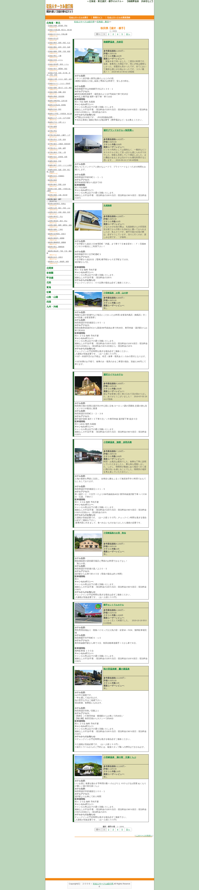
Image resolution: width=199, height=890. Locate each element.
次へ (128, 34)
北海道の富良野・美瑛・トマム (58, 64)
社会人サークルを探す (78, 17)
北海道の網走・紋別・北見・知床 (59, 47)
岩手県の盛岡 (52, 126)
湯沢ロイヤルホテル (113, 374)
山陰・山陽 (52, 297)
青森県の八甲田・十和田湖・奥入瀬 (60, 113)
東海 (48, 287)
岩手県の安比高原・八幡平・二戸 (59, 135)
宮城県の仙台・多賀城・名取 (57, 157)
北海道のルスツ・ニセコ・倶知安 (59, 83)
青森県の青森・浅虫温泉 (56, 96)
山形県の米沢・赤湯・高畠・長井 (59, 212)
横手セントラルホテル (114, 605)
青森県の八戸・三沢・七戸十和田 (59, 118)
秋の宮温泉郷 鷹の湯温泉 (117, 669)
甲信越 (49, 277)
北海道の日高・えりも (55, 60)
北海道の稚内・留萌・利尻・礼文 (59, 42)
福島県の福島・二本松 (55, 229)
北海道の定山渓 (53, 38)
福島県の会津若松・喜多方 (57, 234)
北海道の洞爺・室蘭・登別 (57, 92)
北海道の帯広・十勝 (54, 56)
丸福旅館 (108, 205)
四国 (48, 301)
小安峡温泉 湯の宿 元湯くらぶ (120, 757)
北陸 (48, 282)
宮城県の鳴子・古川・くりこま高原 (60, 165)
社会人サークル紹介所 (84, 22)
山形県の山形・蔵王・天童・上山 (59, 208)
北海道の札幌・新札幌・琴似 (57, 25)
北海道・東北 (103, 22)
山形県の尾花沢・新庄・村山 (57, 221)
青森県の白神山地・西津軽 (57, 105)
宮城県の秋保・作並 (54, 161)
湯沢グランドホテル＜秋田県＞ (119, 130)
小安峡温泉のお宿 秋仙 (115, 533)
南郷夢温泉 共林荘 (113, 42)
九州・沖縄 (52, 306)
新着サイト (98, 17)
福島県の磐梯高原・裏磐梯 (57, 242)
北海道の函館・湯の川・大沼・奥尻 (60, 87)
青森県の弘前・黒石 (54, 109)
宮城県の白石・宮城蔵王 (56, 176)
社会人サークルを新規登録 (118, 17)
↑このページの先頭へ (144, 836)
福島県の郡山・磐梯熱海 (56, 247)
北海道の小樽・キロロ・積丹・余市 (60, 79)
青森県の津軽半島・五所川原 (57, 101)
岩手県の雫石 (52, 131)
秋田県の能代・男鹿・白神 (57, 184)
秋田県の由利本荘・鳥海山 (57, 203)
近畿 (48, 292)
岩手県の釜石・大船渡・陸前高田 (59, 144)
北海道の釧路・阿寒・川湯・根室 (59, 51)
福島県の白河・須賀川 (55, 257)
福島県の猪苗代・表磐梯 (56, 238)
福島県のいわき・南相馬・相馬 (58, 261)
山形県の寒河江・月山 (55, 216)
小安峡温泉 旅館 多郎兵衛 (118, 442)
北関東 (49, 268)
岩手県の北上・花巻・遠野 (57, 148)
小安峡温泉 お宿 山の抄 (116, 293)
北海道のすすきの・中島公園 (57, 34)
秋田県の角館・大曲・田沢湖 (57, 195)
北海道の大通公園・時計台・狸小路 (60, 30)
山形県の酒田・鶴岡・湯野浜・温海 (60, 225)
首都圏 (49, 272)
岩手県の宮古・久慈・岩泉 (57, 139)
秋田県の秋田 (52, 180)
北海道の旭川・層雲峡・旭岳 (57, 68)
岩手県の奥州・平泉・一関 (57, 152)
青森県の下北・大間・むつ (57, 122)
